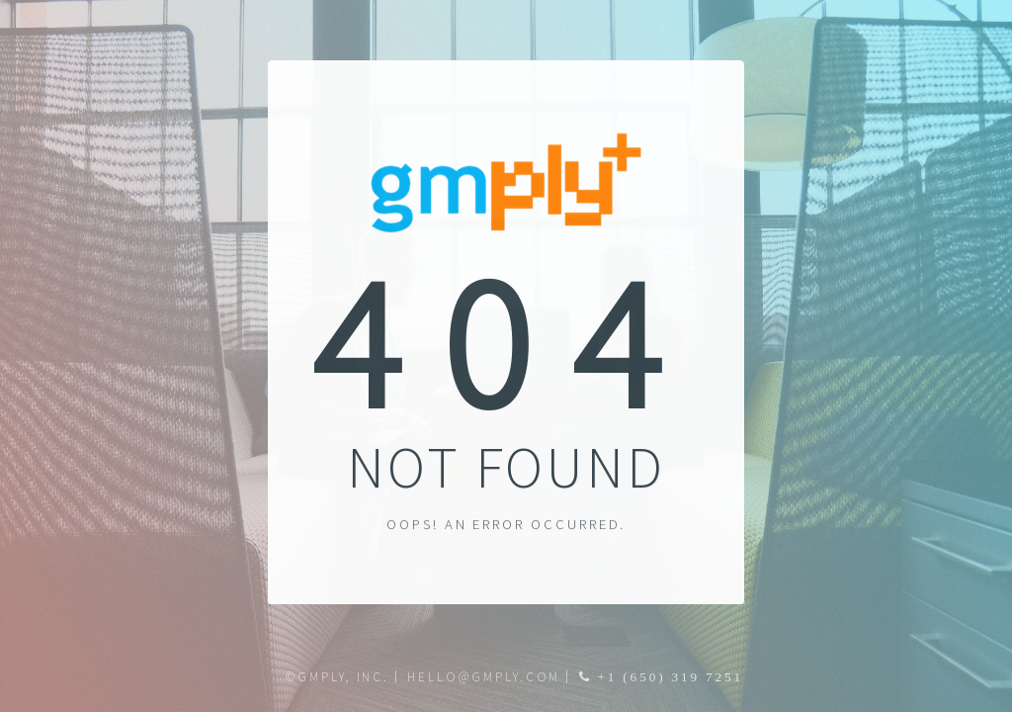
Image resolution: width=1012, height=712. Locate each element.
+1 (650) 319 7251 (668, 676)
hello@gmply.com (483, 676)
